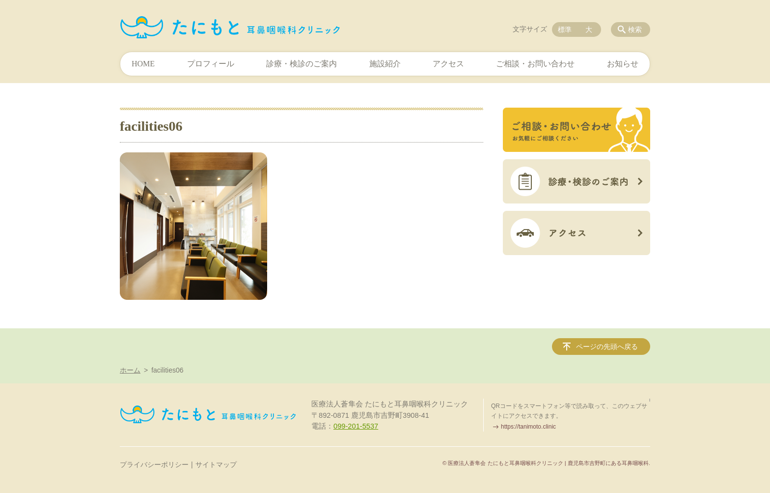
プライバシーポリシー (154, 464)
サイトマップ (216, 464)
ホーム (130, 370)
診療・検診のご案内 (301, 63)
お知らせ (622, 63)
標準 (565, 29)
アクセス (448, 63)
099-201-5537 (355, 426)
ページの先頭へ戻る (607, 346)
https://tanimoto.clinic (528, 426)
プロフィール (210, 63)
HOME (143, 63)
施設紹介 (385, 63)
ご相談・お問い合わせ (535, 63)
